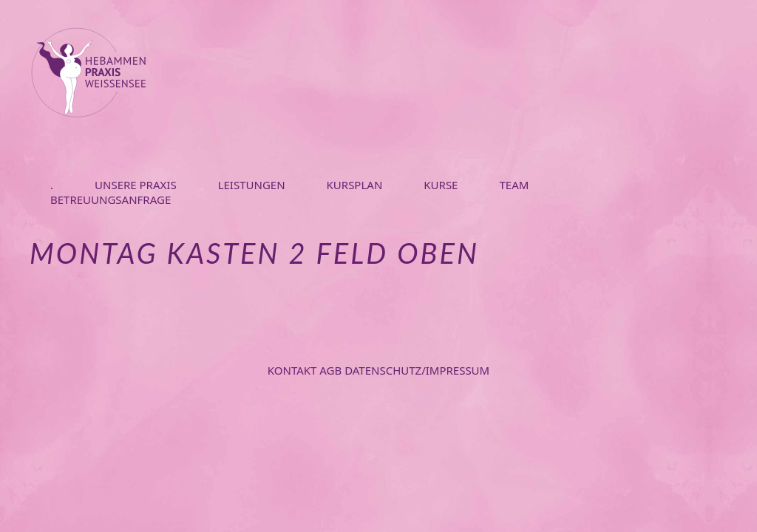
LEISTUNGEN (251, 184)
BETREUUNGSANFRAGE (110, 199)
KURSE (441, 184)
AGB (331, 370)
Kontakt (294, 370)
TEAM (514, 184)
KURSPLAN (355, 184)
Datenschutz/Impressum (416, 370)
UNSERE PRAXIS (136, 184)
